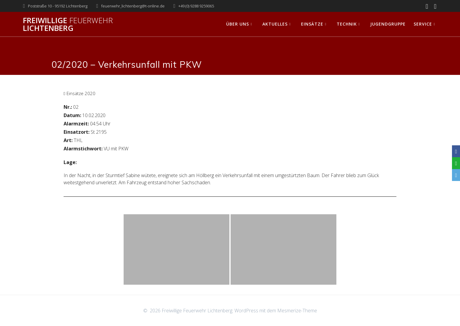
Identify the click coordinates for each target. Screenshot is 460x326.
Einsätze (312, 24)
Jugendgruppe (388, 24)
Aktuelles (275, 24)
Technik (347, 24)
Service (423, 24)
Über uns (237, 24)
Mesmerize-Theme (297, 310)
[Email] (456, 175)
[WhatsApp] (456, 163)
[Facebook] (456, 151)
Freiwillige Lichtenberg (68, 24)
